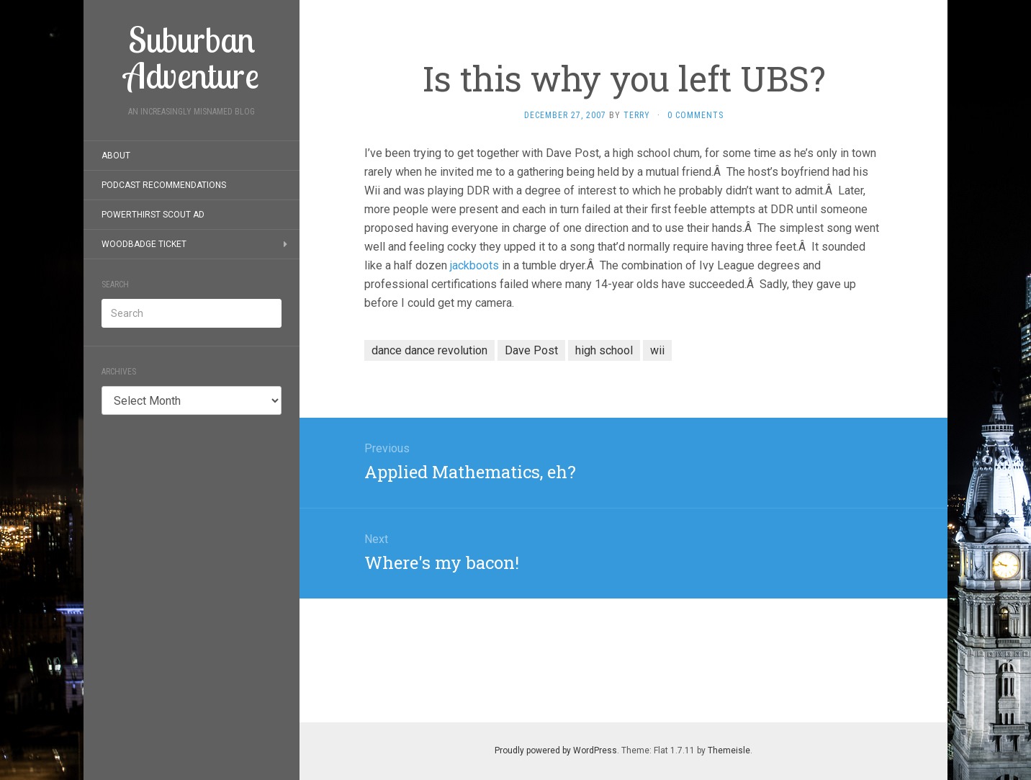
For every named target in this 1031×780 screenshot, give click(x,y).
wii (657, 350)
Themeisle (729, 750)
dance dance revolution (429, 350)
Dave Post (531, 350)
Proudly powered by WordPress (556, 750)
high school (604, 350)
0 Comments (695, 115)
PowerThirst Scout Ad (153, 215)
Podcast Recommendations (164, 185)
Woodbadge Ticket (144, 244)
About (116, 156)
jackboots (474, 265)
